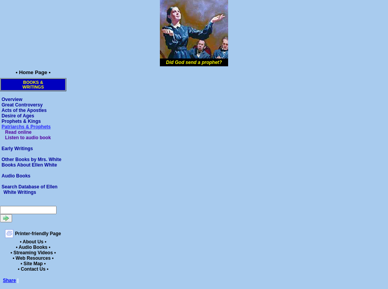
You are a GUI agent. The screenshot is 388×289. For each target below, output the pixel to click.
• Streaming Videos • (33, 252)
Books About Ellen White (29, 165)
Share (9, 280)
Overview (12, 99)
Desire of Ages (18, 116)
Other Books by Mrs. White (31, 159)
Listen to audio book (28, 137)
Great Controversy (22, 105)
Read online (18, 132)
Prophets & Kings (21, 121)
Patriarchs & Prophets (26, 126)
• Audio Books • (33, 247)
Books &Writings (33, 84)
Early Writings (17, 148)
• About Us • (33, 242)
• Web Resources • (33, 258)
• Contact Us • (33, 269)
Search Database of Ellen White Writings (29, 189)
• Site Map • (33, 263)
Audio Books (16, 176)
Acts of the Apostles (24, 110)
